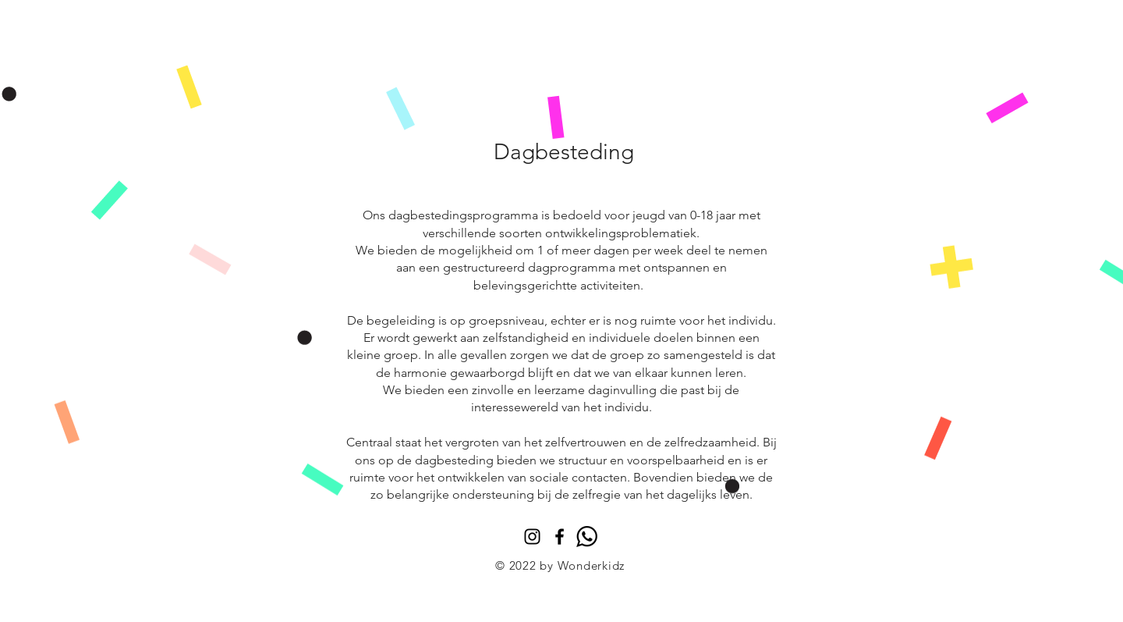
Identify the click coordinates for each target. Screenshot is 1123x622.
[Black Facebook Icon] (559, 536)
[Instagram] (532, 536)
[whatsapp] (586, 536)
